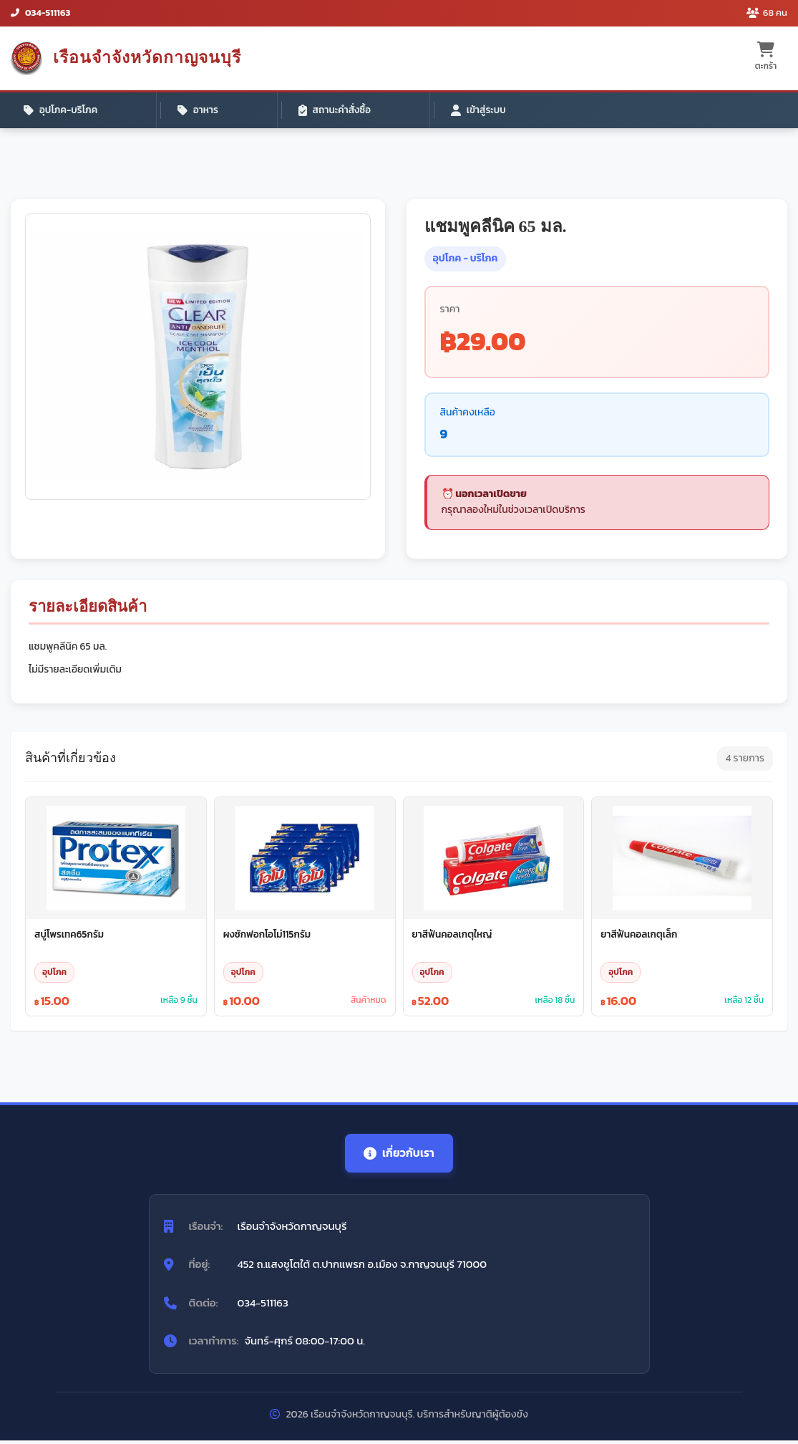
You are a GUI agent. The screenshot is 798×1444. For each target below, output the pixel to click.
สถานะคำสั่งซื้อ (254, 110)
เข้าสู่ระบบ (357, 110)
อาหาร (159, 110)
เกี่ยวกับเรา (399, 1156)
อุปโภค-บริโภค (63, 110)
